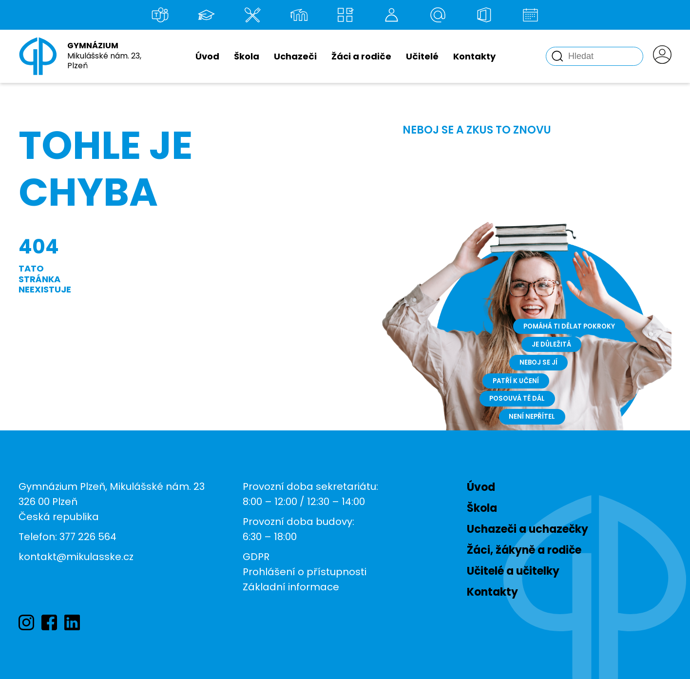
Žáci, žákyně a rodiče (524, 550)
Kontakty (474, 56)
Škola (246, 56)
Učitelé (422, 56)
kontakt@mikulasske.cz (76, 556)
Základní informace (291, 587)
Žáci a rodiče (361, 56)
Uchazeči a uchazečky (527, 529)
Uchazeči (295, 56)
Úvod (207, 56)
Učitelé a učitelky (513, 571)
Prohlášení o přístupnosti (304, 572)
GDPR (256, 556)
